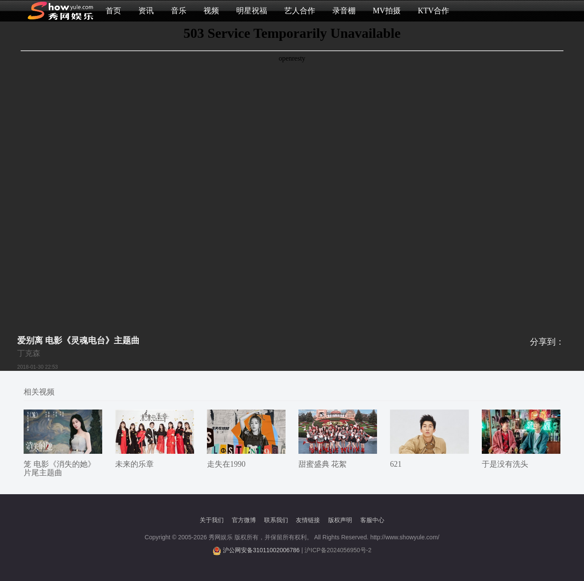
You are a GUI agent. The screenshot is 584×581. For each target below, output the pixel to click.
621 (396, 464)
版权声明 (340, 520)
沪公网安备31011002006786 (261, 550)
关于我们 (212, 520)
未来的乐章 (134, 464)
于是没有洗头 (505, 464)
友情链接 (308, 520)
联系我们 (276, 520)
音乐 (178, 10)
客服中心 (372, 520)
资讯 (146, 10)
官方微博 (244, 520)
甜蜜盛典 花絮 (322, 464)
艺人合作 (299, 10)
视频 (211, 10)
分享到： (547, 341)
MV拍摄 (387, 10)
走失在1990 (226, 464)
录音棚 (344, 10)
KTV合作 (433, 10)
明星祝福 (251, 10)
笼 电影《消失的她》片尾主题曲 (59, 468)
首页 (113, 10)
